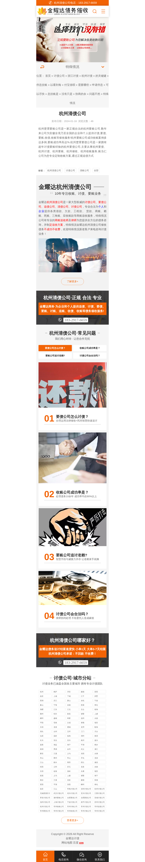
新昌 (69, 717)
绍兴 (55, 717)
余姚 (69, 708)
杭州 (41, 695)
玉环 (69, 735)
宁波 (96, 704)
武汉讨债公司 (59, 797)
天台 (96, 735)
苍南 (55, 726)
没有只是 (67, 93)
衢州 (55, 761)
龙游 (96, 761)
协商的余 (80, 93)
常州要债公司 (45, 814)
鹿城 (69, 730)
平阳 (41, 726)
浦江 (96, 752)
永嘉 (96, 722)
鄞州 (41, 717)
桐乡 (96, 748)
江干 (82, 699)
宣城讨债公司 (99, 801)
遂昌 (96, 766)
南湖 (41, 752)
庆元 (69, 770)
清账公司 (84, 170)
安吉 (55, 744)
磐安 (41, 757)
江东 (55, 713)
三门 (82, 735)
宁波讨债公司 (72, 805)
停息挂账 (41, 84)
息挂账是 (53, 93)
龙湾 (82, 730)
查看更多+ (72, 823)
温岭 (55, 739)
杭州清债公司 (54, 170)
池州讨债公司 (45, 805)
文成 (69, 726)
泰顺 (82, 726)
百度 (76, 846)
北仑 (82, 713)
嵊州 (41, 722)
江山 (41, 766)
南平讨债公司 (86, 805)
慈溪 (82, 708)
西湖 (41, 704)
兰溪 (55, 757)
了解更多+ (72, 281)
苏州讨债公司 (99, 805)
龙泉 (82, 770)
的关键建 (100, 75)
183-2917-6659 (76, 320)
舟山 (41, 761)
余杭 (82, 704)
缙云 (82, 766)
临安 (41, 699)
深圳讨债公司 (86, 792)
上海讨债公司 (59, 805)
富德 (96, 783)
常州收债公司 (72, 814)
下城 (69, 699)
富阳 (96, 695)
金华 (69, 752)
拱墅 (96, 699)
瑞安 (96, 726)
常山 (69, 761)
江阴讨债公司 (99, 797)
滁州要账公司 (59, 801)
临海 (69, 739)
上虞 (96, 717)
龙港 (55, 730)
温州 (82, 722)
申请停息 (97, 84)
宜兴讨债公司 (86, 797)
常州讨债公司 (86, 810)
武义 (82, 752)
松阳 (41, 770)
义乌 (69, 757)
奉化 (96, 708)
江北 (69, 713)
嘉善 (41, 748)
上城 (55, 699)
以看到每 (55, 84)
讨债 (96, 133)
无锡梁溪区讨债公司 (45, 797)
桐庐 (55, 695)
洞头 (41, 735)
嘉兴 (96, 744)
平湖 (82, 748)
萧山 (69, 704)
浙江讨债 (73, 75)
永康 (96, 757)
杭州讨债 (87, 75)
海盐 (55, 748)
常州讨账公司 (72, 810)
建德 (82, 695)
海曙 (41, 713)
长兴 (41, 744)
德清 (96, 739)
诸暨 (82, 717)
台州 (55, 735)
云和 (55, 770)
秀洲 (55, 752)
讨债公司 (59, 75)
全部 (96, 170)
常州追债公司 (99, 810)
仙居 (41, 739)
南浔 (82, 744)
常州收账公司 (59, 810)
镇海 (96, 713)
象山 (41, 708)
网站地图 (67, 846)
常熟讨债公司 (72, 792)
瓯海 (96, 730)
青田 (69, 766)
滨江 (55, 704)
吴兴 (69, 744)
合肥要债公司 (72, 801)
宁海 (55, 708)
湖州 (82, 739)
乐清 (41, 730)
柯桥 (69, 722)
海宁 (69, 748)
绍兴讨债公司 (72, 797)
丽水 (55, 766)
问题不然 (94, 93)
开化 (82, 761)
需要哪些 (83, 84)
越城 (55, 722)
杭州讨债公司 (99, 792)
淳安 (69, 695)
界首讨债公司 (45, 801)
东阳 (82, 757)
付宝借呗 (69, 84)
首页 (48, 75)
